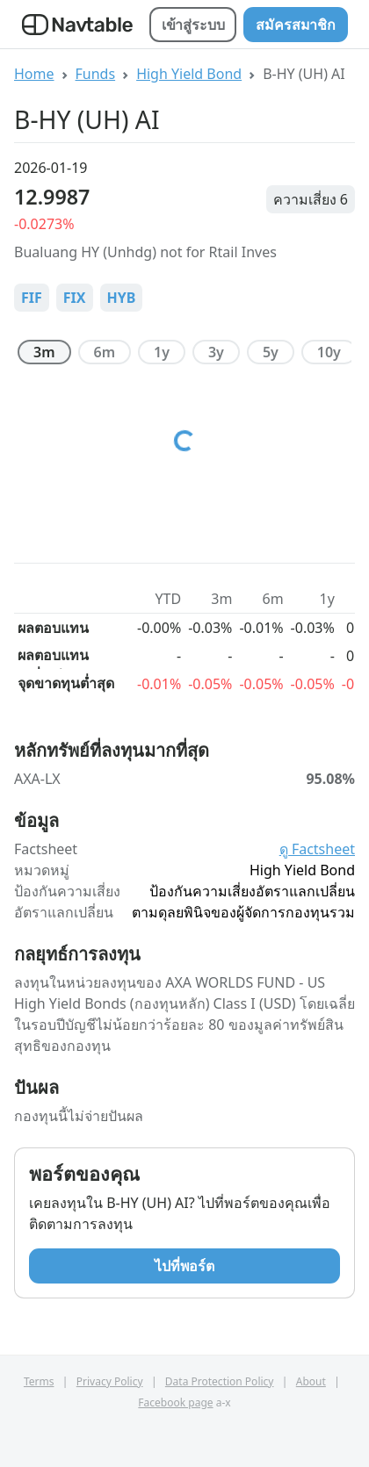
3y (216, 352)
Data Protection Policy (219, 1381)
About (311, 1381)
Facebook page (175, 1402)
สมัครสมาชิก (296, 24)
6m (105, 352)
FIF (31, 297)
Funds (96, 73)
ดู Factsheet (317, 849)
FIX (74, 297)
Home (34, 73)
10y (329, 352)
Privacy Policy (109, 1381)
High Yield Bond (189, 73)
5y (271, 352)
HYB (121, 297)
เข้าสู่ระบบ (193, 24)
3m (44, 352)
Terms (39, 1381)
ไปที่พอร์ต (184, 1266)
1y (162, 352)
